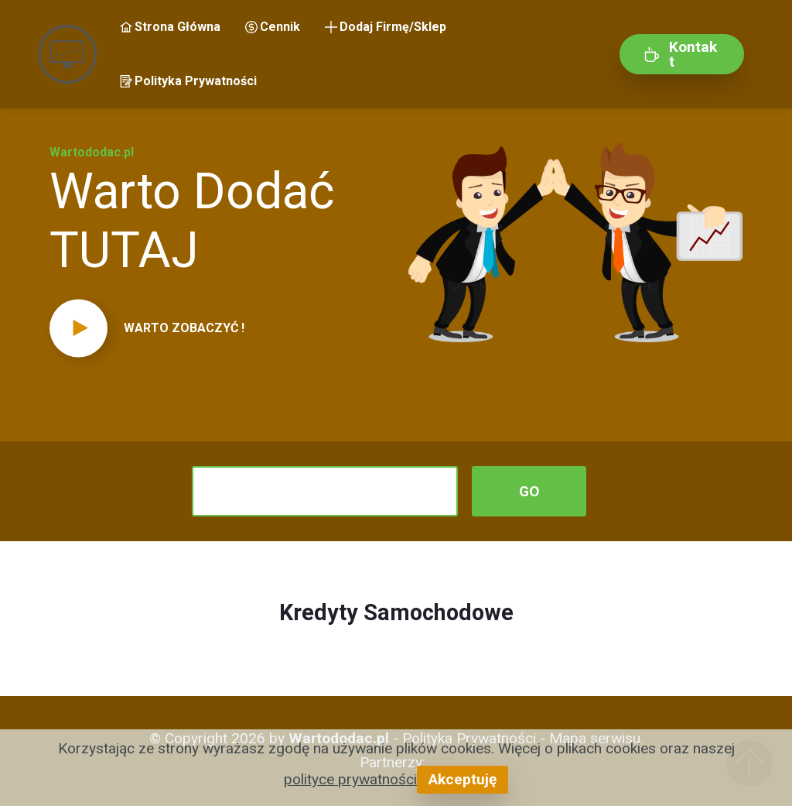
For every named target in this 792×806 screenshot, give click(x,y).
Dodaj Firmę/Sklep (385, 26)
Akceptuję (462, 779)
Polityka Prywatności (188, 81)
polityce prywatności (350, 779)
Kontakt (680, 54)
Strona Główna (170, 26)
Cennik (272, 26)
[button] (217, 328)
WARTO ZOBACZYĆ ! (184, 328)
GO (529, 491)
